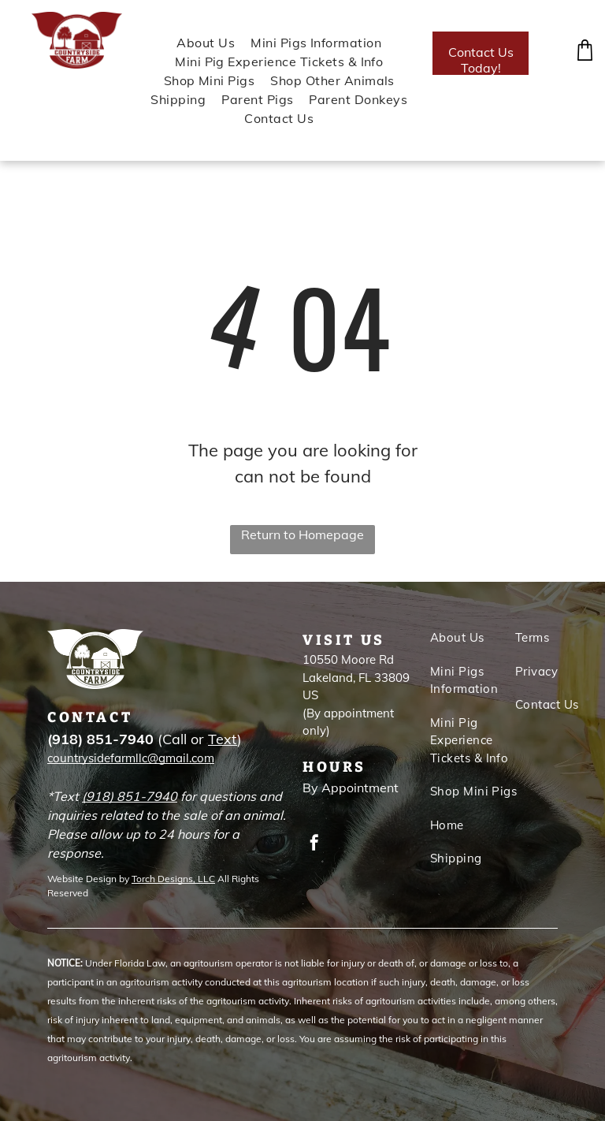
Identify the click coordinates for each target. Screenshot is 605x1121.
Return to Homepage (302, 534)
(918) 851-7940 (129, 796)
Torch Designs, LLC (173, 879)
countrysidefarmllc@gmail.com (130, 757)
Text (222, 739)
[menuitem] (198, 42)
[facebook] (314, 844)
